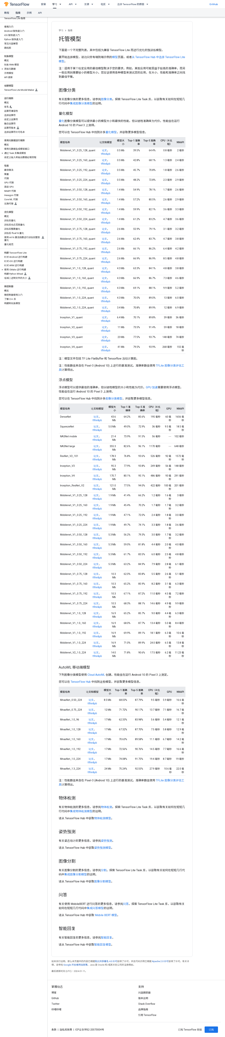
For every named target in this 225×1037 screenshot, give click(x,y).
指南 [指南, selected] (17, 12)
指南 (70, 30)
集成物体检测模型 (81, 811)
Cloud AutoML (96, 674)
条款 (54, 1029)
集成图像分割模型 (75, 874)
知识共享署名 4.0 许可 (106, 961)
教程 (6, 12)
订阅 (211, 1029)
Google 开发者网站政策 (75, 964)
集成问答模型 (95, 908)
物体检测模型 (102, 818)
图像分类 (106, 99)
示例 (29, 12)
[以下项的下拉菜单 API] (77, 4)
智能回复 (106, 937)
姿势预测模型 (102, 847)
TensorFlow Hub (81, 681)
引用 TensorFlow (147, 1015)
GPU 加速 (152, 387)
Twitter (56, 1003)
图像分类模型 (113, 398)
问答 (126, 904)
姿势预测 (106, 840)
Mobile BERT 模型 (106, 915)
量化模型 (111, 132)
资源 (86, 4)
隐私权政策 (66, 1029)
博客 (54, 992)
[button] (23, 69)
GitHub (213, 4)
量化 (61, 121)
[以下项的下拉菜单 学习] (61, 4)
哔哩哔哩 (56, 1009)
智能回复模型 (102, 944)
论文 (104, 150)
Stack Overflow (146, 1003)
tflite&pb (105, 153)
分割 (104, 870)
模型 (115, 57)
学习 (61, 30)
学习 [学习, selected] (54, 4)
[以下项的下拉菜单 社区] (110, 4)
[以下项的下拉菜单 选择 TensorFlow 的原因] (148, 4)
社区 (103, 4)
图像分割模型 (102, 881)
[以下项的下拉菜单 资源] (93, 4)
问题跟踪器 (144, 992)
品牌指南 (143, 1009)
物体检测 (106, 807)
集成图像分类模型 (81, 103)
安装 (43, 4)
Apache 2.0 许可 (160, 961)
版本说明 (143, 998)
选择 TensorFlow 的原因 (130, 4)
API (71, 4)
